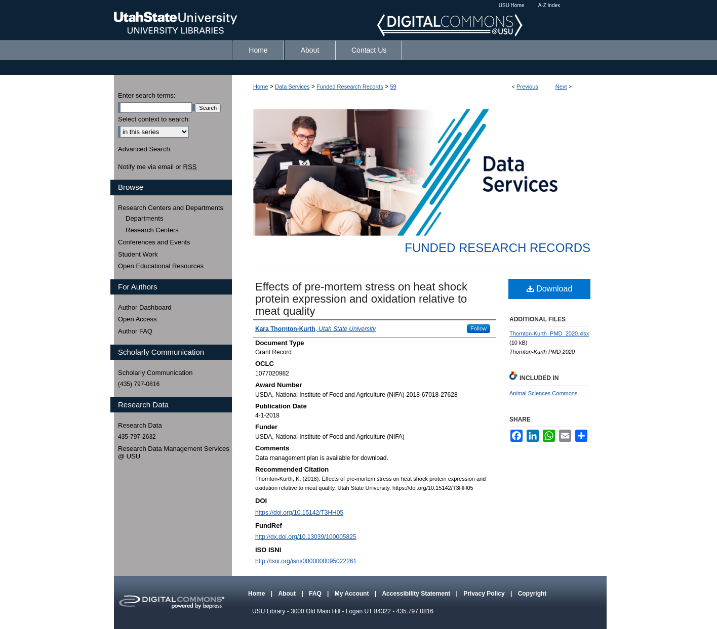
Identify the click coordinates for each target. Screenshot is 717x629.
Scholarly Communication (155, 372)
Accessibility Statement (417, 593)
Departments (144, 218)
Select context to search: (154, 119)
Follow (478, 328)
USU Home (512, 5)
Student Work (138, 254)
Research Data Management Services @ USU (173, 452)
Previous (527, 86)
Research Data (140, 425)
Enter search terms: (146, 95)
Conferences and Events (154, 242)
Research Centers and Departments (170, 208)
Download (550, 288)
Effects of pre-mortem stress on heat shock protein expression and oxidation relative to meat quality (361, 298)
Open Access (137, 319)
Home (260, 86)
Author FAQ (135, 331)
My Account (353, 593)
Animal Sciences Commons (543, 393)
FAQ (316, 593)
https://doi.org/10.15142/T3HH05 (299, 512)
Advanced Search (144, 149)
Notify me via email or (157, 167)
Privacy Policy (484, 593)
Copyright (532, 593)
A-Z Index (549, 5)
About (287, 593)
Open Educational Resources (161, 266)
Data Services (292, 86)
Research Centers (152, 230)
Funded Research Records (349, 86)
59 (393, 86)
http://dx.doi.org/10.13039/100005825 (305, 536)
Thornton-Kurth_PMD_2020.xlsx (549, 333)
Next (561, 86)
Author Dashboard (145, 307)
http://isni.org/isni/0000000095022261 (305, 561)
